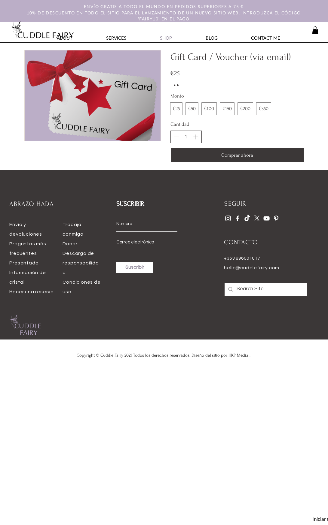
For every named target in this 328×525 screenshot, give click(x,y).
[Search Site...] (266, 289)
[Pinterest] (276, 218)
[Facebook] (237, 218)
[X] (257, 218)
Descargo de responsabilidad (81, 263)
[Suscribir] (134, 267)
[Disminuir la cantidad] (176, 137)
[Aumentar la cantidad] (196, 137)
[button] (315, 30)
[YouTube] (266, 218)
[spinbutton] (186, 136)
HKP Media (238, 355)
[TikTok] (247, 218)
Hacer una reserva (31, 291)
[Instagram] (228, 218)
